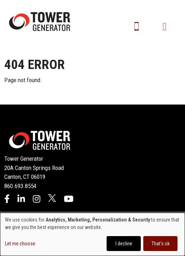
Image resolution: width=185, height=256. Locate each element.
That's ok (160, 243)
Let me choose (20, 243)
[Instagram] (36, 199)
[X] (52, 199)
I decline (123, 243)
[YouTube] (68, 199)
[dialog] (92, 234)
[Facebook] (7, 199)
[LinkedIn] (21, 199)
